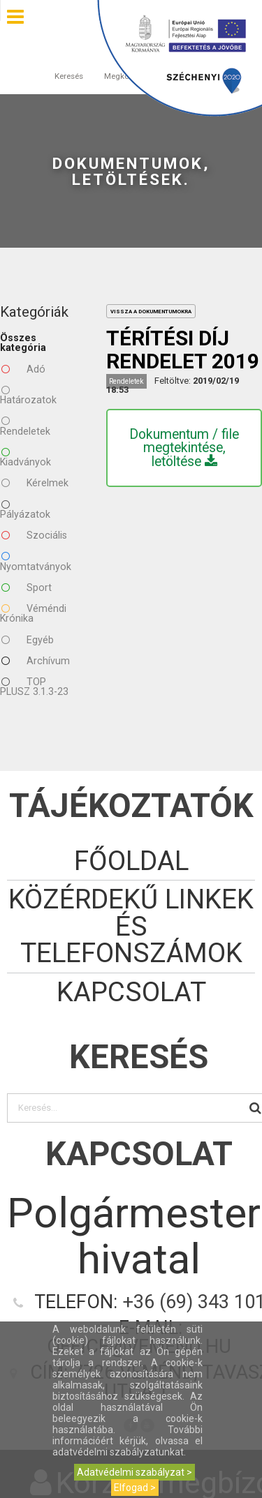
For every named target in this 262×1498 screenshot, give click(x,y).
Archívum (35, 660)
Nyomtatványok (35, 560)
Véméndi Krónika (33, 613)
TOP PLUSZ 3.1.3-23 (34, 686)
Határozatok (28, 394)
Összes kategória (23, 342)
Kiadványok (25, 457)
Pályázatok (25, 509)
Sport (26, 587)
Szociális (34, 535)
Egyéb (27, 639)
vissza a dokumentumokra (150, 311)
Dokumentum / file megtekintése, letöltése (184, 448)
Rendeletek (25, 425)
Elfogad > (135, 1487)
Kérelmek (34, 482)
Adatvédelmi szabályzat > (134, 1472)
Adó (23, 369)
